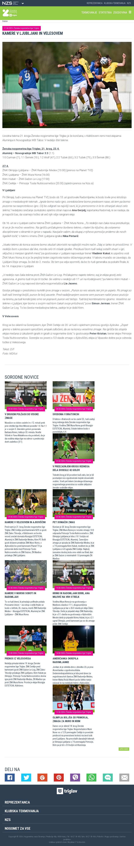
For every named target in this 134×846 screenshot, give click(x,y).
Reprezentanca (94, 3)
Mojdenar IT (72, 842)
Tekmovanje (89, 12)
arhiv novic (124, 749)
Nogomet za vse (17, 828)
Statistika (105, 12)
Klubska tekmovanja (114, 3)
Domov (5, 21)
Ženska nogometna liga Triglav (26, 28)
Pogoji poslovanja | (112, 837)
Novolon (82, 842)
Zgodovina (120, 12)
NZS (129, 3)
